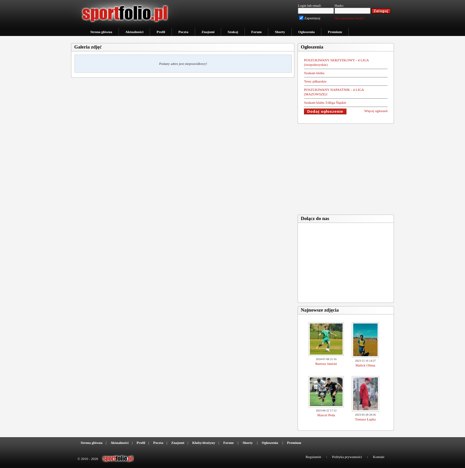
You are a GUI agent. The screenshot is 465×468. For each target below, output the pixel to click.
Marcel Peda (326, 415)
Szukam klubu (314, 73)
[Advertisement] (346, 167)
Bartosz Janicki (326, 364)
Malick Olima (365, 365)
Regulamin (313, 457)
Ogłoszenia (306, 32)
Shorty (280, 32)
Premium (335, 32)
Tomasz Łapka (365, 419)
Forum (256, 32)
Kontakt (378, 457)
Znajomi (207, 32)
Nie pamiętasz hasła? (349, 18)
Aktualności (134, 32)
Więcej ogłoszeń (376, 111)
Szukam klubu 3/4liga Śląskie (325, 102)
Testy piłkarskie (315, 81)
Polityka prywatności (347, 457)
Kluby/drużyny (203, 443)
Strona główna (101, 32)
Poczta (183, 32)
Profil (160, 32)
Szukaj (233, 32)
